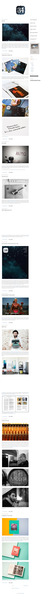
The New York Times (15, 169)
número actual (11, 442)
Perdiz (9, 538)
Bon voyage (15, 76)
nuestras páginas (16, 446)
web (4, 283)
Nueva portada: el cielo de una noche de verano (10, 243)
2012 (31, 68)
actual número (5, 167)
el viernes (14, 285)
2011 (31, 69)
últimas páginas (9, 537)
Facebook (11, 413)
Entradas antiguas (25, 585)
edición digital (27, 235)
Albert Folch (4, 326)
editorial (27, 166)
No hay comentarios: (5, 172)
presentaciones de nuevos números (15, 351)
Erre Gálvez (3, 393)
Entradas (32, 58)
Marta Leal (5, 77)
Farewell (3, 20)
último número (6, 76)
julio (32, 64)
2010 (31, 70)
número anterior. (9, 352)
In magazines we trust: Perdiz (7, 515)
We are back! (4, 143)
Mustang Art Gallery (18, 285)
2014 (31, 63)
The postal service (5, 176)
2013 (31, 67)
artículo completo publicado (9, 446)
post (23, 77)
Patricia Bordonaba (14, 282)
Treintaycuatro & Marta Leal (7, 55)
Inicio (13, 585)
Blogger (23, 593)
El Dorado (24, 354)
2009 (31, 71)
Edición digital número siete (7, 210)
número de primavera (15, 352)
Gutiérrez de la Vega (5, 420)
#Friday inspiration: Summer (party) (8, 294)
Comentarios (32, 59)
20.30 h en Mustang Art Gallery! (6, 318)
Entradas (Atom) (17, 588)
